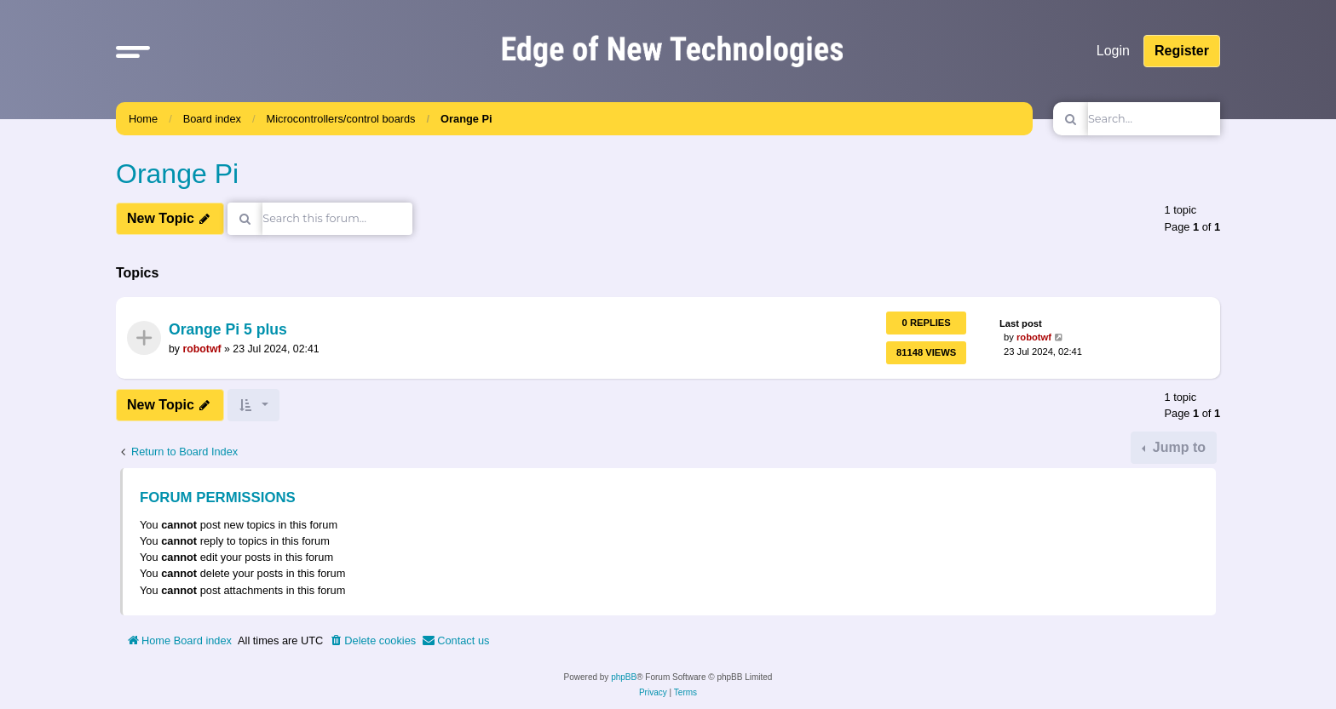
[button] (133, 51)
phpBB (623, 677)
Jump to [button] (1177, 447)
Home (143, 118)
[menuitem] (372, 641)
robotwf (201, 349)
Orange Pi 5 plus (228, 330)
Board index (212, 118)
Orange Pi (466, 118)
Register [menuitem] (1182, 50)
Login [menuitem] (1113, 50)
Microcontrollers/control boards (341, 118)
